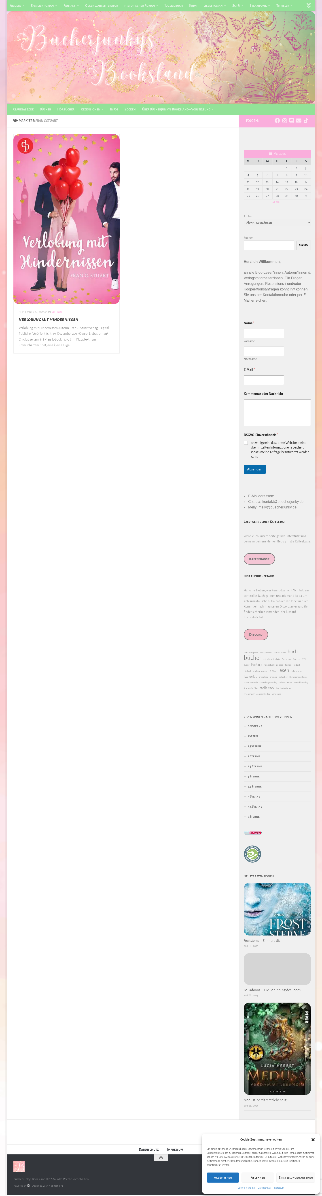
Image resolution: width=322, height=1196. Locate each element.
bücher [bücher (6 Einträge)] (252, 659)
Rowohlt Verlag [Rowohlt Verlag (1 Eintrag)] (301, 683)
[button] (313, 1139)
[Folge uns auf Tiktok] (306, 121)
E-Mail (249, 371)
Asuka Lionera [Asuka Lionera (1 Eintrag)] (266, 653)
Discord (256, 635)
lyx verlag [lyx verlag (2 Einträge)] (250, 677)
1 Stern (253, 737)
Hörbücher (65, 109)
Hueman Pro (56, 1186)
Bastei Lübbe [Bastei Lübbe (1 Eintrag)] (280, 653)
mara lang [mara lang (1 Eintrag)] (263, 678)
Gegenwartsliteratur (101, 5)
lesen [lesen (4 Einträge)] (283, 671)
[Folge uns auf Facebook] (277, 121)
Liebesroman (213, 5)
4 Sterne (254, 797)
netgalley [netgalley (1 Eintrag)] (283, 678)
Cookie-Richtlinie (246, 1187)
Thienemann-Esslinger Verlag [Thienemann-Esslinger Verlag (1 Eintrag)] (257, 695)
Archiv (248, 217)
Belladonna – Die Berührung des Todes (272, 991)
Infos (114, 109)
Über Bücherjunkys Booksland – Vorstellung (176, 109)
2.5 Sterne (255, 767)
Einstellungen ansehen (296, 1177)
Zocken (130, 109)
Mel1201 (56, 313)
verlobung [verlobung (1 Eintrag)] (276, 695)
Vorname (249, 342)
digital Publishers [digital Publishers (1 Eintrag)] (283, 660)
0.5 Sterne (255, 727)
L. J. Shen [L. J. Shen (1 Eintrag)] (272, 672)
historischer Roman (139, 5)
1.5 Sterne (254, 747)
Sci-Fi (236, 5)
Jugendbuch (174, 5)
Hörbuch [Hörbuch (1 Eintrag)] (296, 666)
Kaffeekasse (259, 560)
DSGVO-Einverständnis (261, 436)
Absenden (254, 470)
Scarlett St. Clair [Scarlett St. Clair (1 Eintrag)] (251, 689)
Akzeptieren (223, 1177)
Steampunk (258, 5)
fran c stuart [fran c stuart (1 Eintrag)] (269, 666)
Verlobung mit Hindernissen (48, 320)
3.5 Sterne (255, 787)
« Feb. (276, 203)
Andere (15, 5)
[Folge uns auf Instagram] (284, 121)
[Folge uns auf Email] (298, 121)
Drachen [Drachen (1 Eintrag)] (296, 660)
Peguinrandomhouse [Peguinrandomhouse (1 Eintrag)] (298, 678)
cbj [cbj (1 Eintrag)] (264, 660)
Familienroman (42, 5)
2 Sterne (254, 757)
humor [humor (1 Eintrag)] (288, 666)
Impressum (278, 1187)
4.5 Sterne (255, 807)
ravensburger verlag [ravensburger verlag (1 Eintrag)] (268, 683)
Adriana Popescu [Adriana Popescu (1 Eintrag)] (251, 653)
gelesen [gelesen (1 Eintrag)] (279, 666)
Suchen (249, 238)
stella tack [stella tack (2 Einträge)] (267, 689)
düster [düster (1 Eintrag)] (246, 666)
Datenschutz (264, 1187)
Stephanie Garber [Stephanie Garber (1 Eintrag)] (283, 689)
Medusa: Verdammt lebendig (265, 1101)
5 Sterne (254, 817)
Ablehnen (258, 1177)
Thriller (282, 5)
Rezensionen (90, 109)
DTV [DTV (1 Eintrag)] (304, 660)
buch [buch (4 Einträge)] (293, 653)
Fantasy (70, 5)
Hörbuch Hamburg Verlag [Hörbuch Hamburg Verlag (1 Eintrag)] (255, 672)
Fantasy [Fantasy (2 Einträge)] (256, 665)
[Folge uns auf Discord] (291, 121)
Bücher (45, 109)
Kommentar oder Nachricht (263, 394)
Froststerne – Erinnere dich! (263, 941)
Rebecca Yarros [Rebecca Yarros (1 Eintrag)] (285, 683)
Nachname (250, 360)
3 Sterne (254, 777)
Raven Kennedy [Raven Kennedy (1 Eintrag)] (251, 683)
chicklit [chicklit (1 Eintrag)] (270, 660)
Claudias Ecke (23, 109)
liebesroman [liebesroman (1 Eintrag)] (296, 672)
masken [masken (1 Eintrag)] (273, 678)
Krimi (193, 5)
